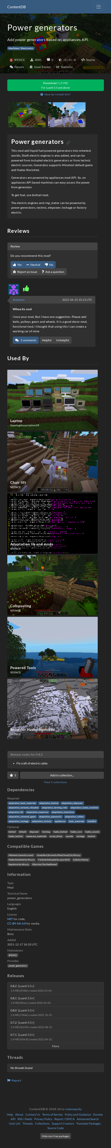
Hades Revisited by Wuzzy (22, 859)
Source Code (55, 1128)
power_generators (18, 965)
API (13, 1119)
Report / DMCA (64, 1119)
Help (10, 1114)
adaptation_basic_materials (22, 803)
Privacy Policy (43, 1119)
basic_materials (76, 821)
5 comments (25, 340)
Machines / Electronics (21, 48)
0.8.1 (30, 1000)
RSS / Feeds (25, 1119)
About (19, 1114)
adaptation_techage (18, 821)
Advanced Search (88, 1119)
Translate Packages (88, 1123)
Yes (17, 264)
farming (46, 831)
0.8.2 (31, 988)
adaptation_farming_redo (54, 807)
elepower (34, 831)
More (55, 1046)
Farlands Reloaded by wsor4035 (54, 859)
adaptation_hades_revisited (84, 807)
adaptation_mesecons (37, 812)
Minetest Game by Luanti (21, 855)
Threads (27, 1123)
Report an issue (25, 271)
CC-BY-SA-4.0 (16, 923)
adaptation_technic (41, 821)
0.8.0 (31, 1012)
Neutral (33, 264)
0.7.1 (31, 1037)
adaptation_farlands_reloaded (23, 807)
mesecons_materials (36, 836)
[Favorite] (13, 775)
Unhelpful (62, 340)
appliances (60, 821)
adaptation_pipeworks (50, 816)
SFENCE (13, 955)
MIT (10, 919)
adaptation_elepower (72, 803)
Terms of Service (52, 1114)
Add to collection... (62, 775)
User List (14, 1123)
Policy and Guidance (78, 1114)
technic (91, 836)
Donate (98, 1114)
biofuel (12, 831)
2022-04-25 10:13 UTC (77, 299)
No (49, 264)
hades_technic (16, 836)
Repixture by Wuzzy (19, 864)
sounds (69, 836)
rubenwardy (73, 1109)
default (22, 831)
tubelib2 (92, 821)
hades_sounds (92, 831)
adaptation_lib (16, 812)
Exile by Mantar (81, 859)
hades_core (76, 831)
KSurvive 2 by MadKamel (44, 864)
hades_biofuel (60, 831)
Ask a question (53, 271)
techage (80, 836)
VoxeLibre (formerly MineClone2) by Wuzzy (58, 855)
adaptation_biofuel (48, 803)
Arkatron (19, 299)
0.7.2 (31, 1025)
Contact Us (32, 1114)
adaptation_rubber (74, 816)
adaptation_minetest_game (22, 816)
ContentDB (16, 6)
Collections (42, 1123)
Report (14, 1080)
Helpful (46, 340)
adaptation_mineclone (63, 812)
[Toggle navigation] (98, 6)
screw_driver (56, 836)
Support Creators (63, 1123)
